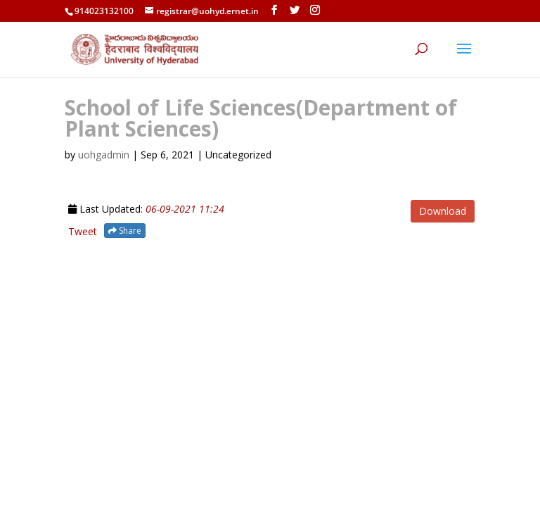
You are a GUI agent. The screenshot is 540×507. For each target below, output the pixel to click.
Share (124, 231)
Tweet (82, 231)
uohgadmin (103, 154)
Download (442, 211)
